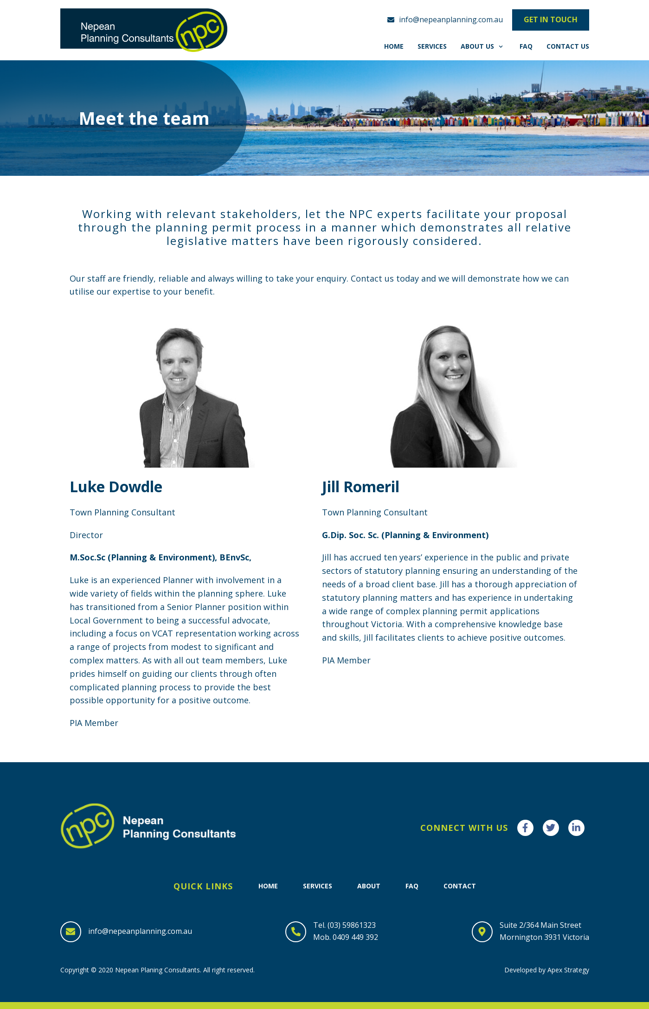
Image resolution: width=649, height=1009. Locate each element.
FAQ (526, 46)
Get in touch (551, 19)
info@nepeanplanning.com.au (140, 931)
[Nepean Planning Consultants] (143, 30)
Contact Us (567, 46)
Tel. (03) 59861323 (344, 925)
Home (394, 46)
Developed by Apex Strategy (546, 969)
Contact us (372, 278)
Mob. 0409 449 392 (345, 937)
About (368, 885)
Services (432, 46)
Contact (459, 885)
